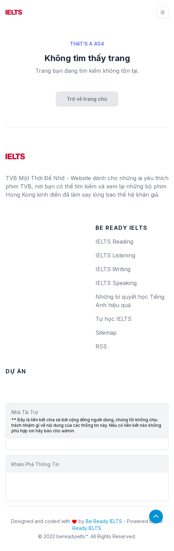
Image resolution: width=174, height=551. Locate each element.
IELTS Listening (115, 255)
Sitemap (106, 332)
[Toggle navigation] (162, 12)
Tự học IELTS (113, 318)
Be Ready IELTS (104, 521)
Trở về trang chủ (87, 99)
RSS (101, 346)
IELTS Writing (112, 269)
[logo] (15, 153)
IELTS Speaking (116, 282)
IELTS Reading (114, 241)
